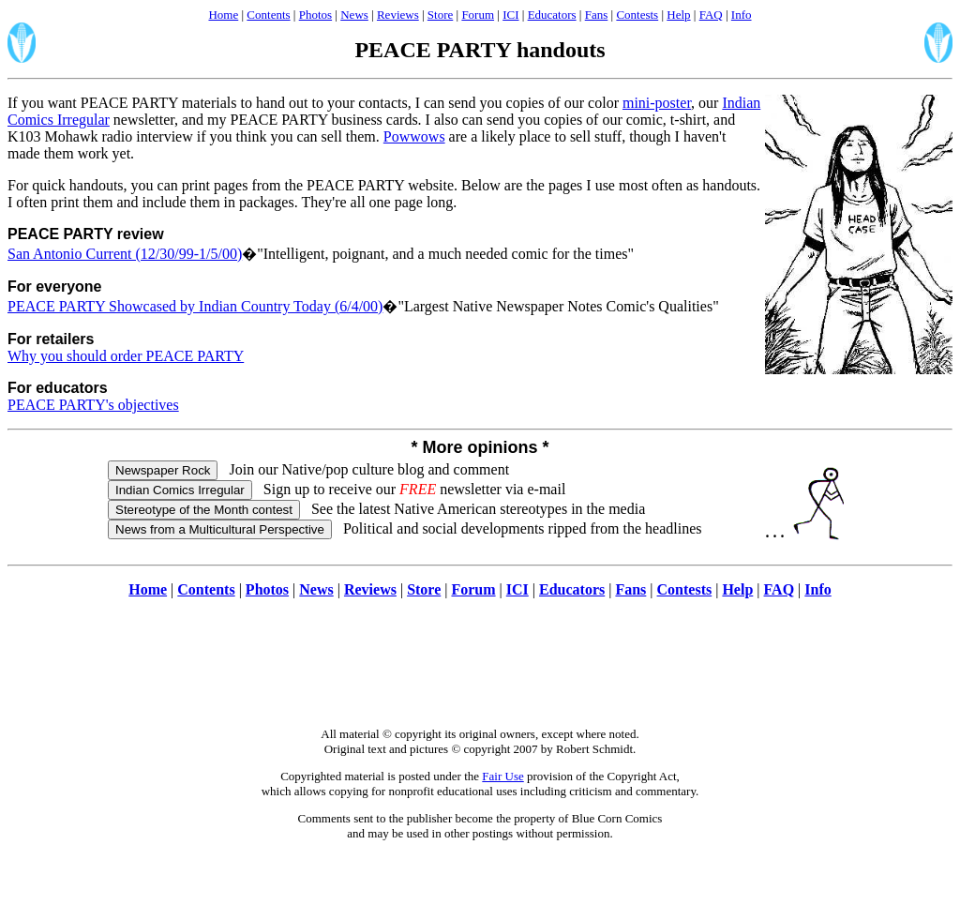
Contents (268, 15)
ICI (510, 15)
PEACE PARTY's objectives (93, 405)
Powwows (414, 136)
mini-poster (656, 103)
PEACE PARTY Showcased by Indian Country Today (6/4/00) (195, 306)
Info (741, 15)
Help (678, 15)
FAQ (711, 15)
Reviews (398, 15)
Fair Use (502, 776)
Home (223, 15)
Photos (315, 15)
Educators (552, 15)
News (354, 15)
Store (440, 15)
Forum (477, 15)
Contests (637, 15)
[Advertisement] (480, 672)
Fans (596, 15)
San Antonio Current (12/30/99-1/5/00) (125, 254)
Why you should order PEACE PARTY (126, 356)
